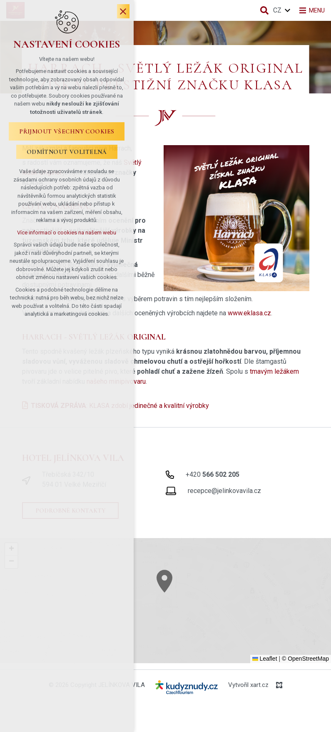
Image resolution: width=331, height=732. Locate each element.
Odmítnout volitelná (73, 156)
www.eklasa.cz (249, 313)
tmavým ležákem (274, 371)
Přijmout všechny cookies (73, 135)
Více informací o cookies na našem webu (72, 228)
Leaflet (264, 658)
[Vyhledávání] (260, 10)
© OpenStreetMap (305, 658)
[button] (180, 592)
